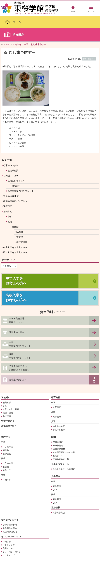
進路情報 (55, 481)
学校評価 (7, 390)
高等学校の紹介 (9, 400)
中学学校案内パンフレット (20, 318)
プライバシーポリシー (13, 526)
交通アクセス (9, 522)
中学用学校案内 (10, 502)
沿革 (5, 380)
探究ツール (58, 430)
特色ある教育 (59, 400)
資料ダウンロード (10, 494)
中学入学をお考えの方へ (15, 221)
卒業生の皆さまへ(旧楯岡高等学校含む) (19, 342)
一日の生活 (8, 421)
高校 (10, 196)
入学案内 (55, 450)
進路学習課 (13, 144)
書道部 (19, 211)
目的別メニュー (11, 150)
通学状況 (7, 428)
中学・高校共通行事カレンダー (16, 294)
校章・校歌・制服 (11, 383)
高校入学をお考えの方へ (15, 226)
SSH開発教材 (59, 423)
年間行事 (7, 454)
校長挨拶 (7, 376)
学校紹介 (5, 371)
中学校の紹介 (7, 395)
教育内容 (55, 371)
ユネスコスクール (60, 438)
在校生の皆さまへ (16, 155)
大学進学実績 (59, 487)
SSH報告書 (58, 420)
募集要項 (57, 460)
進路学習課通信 (11, 170)
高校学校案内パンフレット (21, 165)
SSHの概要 (58, 416)
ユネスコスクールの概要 (64, 443)
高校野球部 (21, 216)
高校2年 (16, 160)
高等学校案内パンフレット (16, 175)
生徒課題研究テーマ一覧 (64, 426)
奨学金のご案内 (16, 306)
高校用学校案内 (10, 506)
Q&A (55, 464)
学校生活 (5, 411)
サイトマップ (9, 529)
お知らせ (7, 185)
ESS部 (19, 206)
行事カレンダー (11, 139)
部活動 (15, 201)
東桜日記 (7, 180)
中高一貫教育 (59, 404)
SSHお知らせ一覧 (61, 433)
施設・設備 (8, 387)
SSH (53, 411)
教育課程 (57, 381)
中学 (10, 190)
